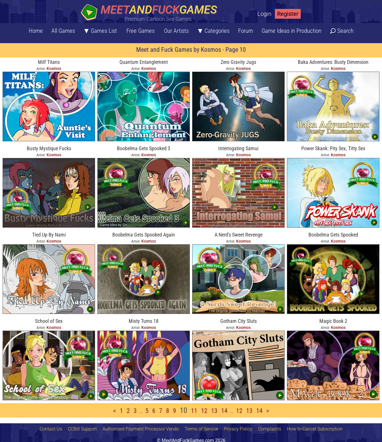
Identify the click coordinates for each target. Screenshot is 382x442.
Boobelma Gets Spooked (333, 235)
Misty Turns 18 (144, 321)
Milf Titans (49, 62)
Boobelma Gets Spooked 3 (143, 148)
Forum (245, 30)
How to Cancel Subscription (315, 429)
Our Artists (176, 30)
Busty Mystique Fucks (49, 148)
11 (194, 410)
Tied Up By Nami (49, 235)
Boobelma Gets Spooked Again (143, 235)
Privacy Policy (238, 429)
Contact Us (51, 429)
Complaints (269, 429)
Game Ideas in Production (291, 30)
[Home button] (151, 12)
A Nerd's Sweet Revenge (239, 235)
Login (264, 13)
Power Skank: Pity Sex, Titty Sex (333, 148)
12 (204, 410)
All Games (63, 30)
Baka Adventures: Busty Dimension (333, 62)
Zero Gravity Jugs (238, 62)
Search (345, 30)
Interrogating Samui (238, 148)
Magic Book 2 (333, 321)
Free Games (140, 30)
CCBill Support (82, 429)
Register (287, 13)
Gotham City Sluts (238, 321)
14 (224, 410)
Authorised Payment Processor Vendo (141, 429)
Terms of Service (201, 429)
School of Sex (49, 321)
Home (36, 30)
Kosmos (54, 68)
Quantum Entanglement (143, 62)
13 (214, 410)
